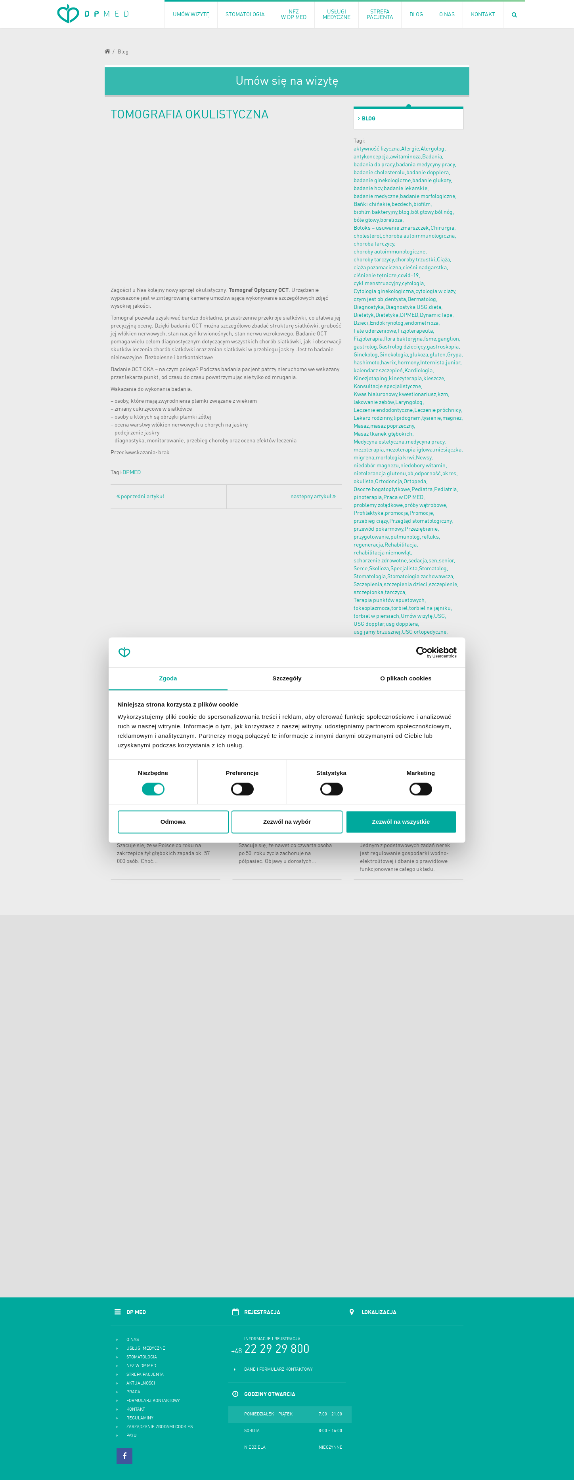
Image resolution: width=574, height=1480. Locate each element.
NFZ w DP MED (141, 1366)
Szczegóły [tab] (286, 678)
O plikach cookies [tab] (405, 678)
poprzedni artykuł (140, 496)
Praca (133, 1392)
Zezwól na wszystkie (401, 822)
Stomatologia (141, 1357)
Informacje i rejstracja (272, 1339)
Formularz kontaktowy (153, 1401)
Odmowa (173, 822)
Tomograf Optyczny (253, 290)
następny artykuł (313, 496)
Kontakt (135, 1410)
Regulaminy (139, 1418)
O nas (132, 1340)
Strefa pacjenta (145, 1375)
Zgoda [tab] (168, 678)
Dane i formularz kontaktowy (278, 1370)
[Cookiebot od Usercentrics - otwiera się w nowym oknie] (422, 652)
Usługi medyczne (145, 1349)
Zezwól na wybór (287, 822)
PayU (131, 1436)
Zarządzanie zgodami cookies (159, 1427)
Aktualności (140, 1383)
